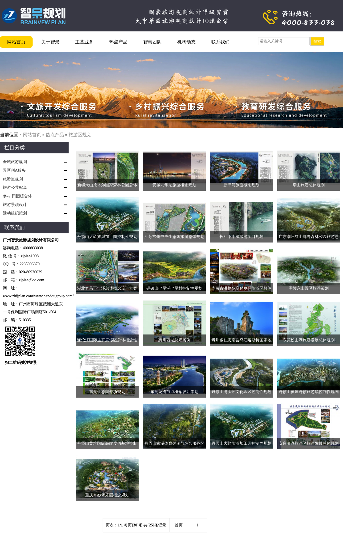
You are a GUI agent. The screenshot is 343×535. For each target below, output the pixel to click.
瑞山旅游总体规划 (309, 185)
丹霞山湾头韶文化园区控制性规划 (242, 392)
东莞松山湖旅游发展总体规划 (309, 340)
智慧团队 (152, 41)
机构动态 (186, 41)
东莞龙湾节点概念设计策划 (174, 392)
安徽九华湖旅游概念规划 (174, 185)
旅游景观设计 (15, 205)
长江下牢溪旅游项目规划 (242, 237)
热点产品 (118, 41)
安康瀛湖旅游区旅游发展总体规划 (309, 443)
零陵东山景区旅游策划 (309, 288)
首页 (179, 525)
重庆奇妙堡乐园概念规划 (107, 495)
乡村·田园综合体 (17, 196)
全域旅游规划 (15, 162)
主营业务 (84, 41)
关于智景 (50, 41)
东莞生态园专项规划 (107, 392)
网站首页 (16, 41)
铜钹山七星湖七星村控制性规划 (174, 288)
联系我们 (220, 41)
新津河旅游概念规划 (242, 185)
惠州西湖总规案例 (174, 340)
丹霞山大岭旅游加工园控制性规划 (107, 237)
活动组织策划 (15, 213)
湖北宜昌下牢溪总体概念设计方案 (107, 288)
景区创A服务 (14, 170)
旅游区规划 (80, 134)
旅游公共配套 (15, 187)
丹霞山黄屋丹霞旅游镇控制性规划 (309, 392)
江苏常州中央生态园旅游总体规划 (174, 237)
